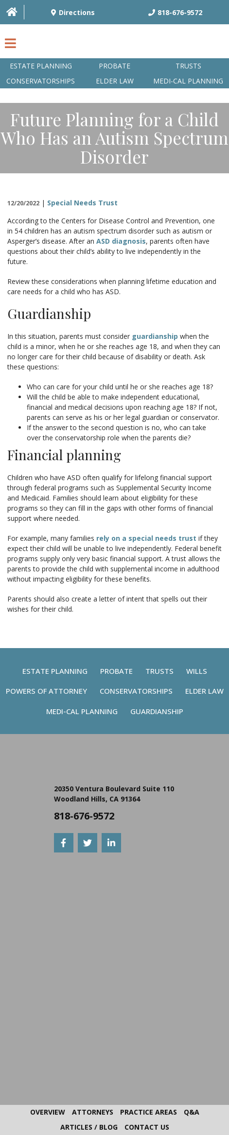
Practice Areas (148, 1112)
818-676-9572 (84, 815)
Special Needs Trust (82, 202)
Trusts (188, 65)
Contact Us (146, 1127)
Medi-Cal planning (188, 80)
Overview (47, 1112)
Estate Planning (41, 65)
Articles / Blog (89, 1127)
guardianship (155, 336)
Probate (114, 65)
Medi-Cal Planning (82, 711)
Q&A (191, 1112)
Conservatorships (40, 80)
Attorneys (92, 1112)
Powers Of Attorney (46, 691)
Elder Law (115, 80)
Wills (196, 671)
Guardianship (156, 711)
